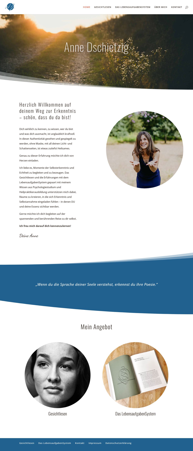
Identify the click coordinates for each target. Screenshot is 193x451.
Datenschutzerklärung (118, 443)
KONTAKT (176, 7)
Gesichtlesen (26, 443)
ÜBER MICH (160, 7)
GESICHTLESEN (102, 7)
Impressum (95, 443)
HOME (86, 7)
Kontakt (79, 443)
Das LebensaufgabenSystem (54, 443)
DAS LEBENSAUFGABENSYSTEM (132, 7)
